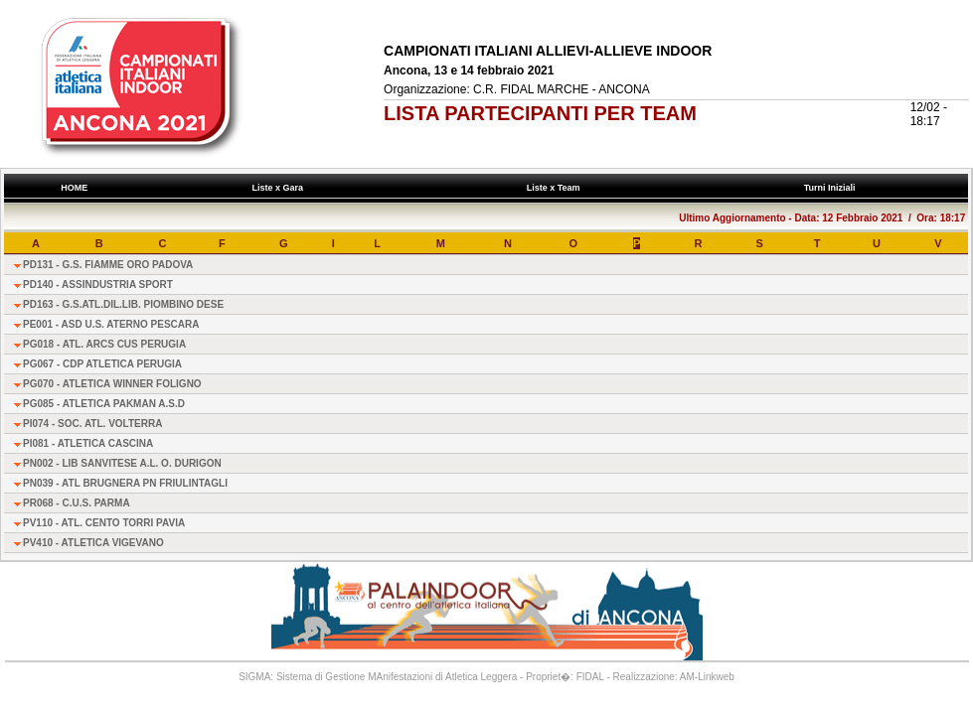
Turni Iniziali (832, 188)
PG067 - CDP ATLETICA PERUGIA (102, 363)
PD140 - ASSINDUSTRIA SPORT (98, 284)
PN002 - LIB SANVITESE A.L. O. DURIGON (122, 463)
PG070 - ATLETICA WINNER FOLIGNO (112, 383)
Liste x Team (555, 188)
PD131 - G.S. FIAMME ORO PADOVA (108, 264)
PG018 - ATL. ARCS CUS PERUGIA (104, 344)
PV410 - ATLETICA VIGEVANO (93, 542)
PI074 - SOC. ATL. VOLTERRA (92, 423)
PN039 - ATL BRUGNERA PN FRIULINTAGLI (125, 483)
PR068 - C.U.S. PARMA (76, 503)
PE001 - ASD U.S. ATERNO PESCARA (111, 324)
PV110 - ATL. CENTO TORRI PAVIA (104, 522)
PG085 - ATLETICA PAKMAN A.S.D (104, 403)
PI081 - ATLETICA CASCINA (88, 443)
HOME (74, 188)
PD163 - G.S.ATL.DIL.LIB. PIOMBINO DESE (123, 304)
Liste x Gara (280, 188)
